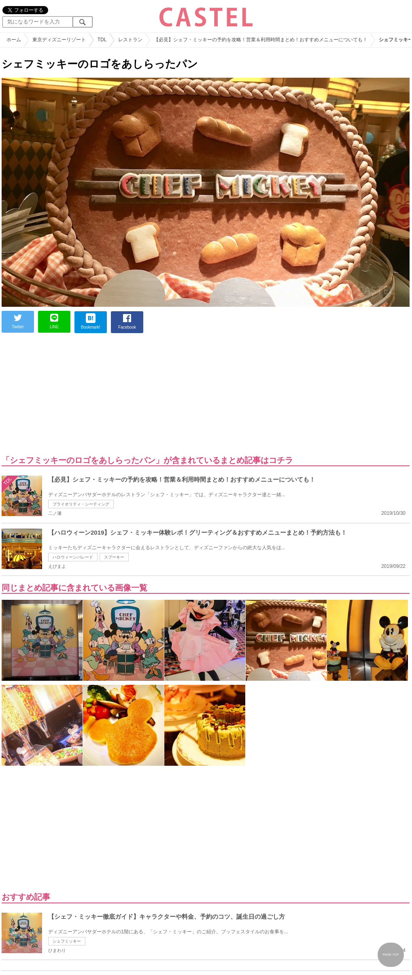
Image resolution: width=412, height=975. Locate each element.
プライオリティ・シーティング (81, 504)
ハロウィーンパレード (73, 557)
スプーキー (114, 557)
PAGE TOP (390, 954)
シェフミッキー (67, 941)
